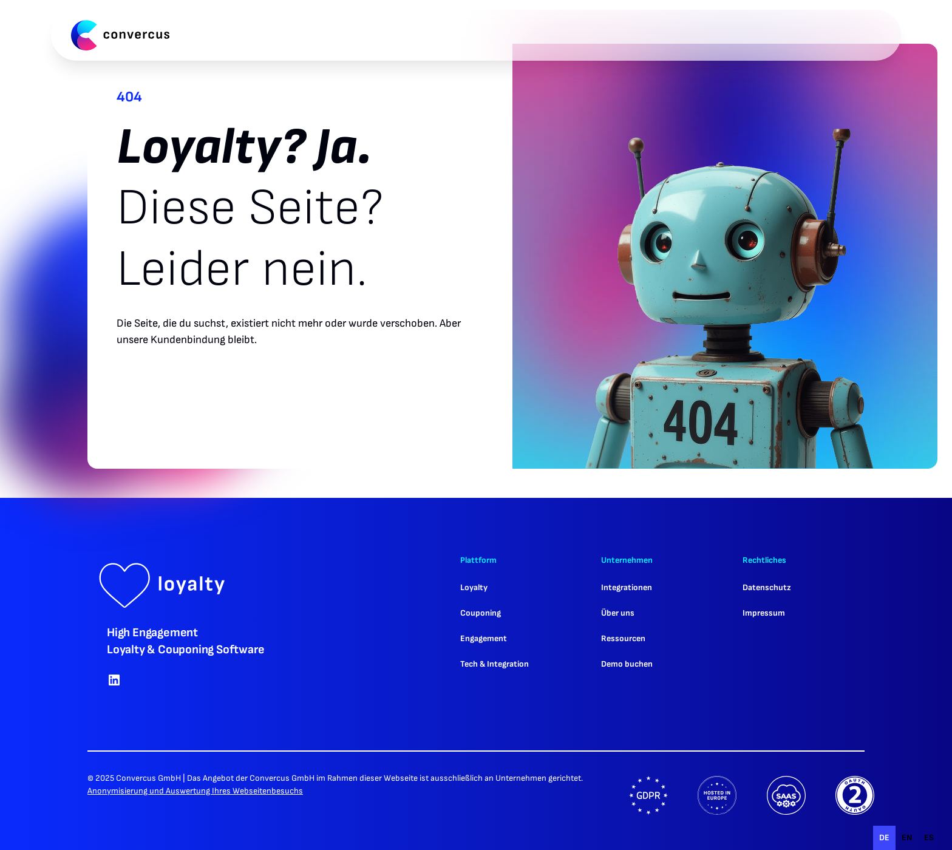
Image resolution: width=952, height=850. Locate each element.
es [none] (929, 837)
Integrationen (626, 587)
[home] (120, 35)
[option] (907, 838)
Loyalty (474, 587)
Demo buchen (627, 664)
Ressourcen (623, 638)
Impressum (764, 613)
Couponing (480, 613)
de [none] (884, 837)
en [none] (907, 837)
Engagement (483, 638)
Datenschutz (767, 587)
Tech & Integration (494, 664)
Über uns (617, 613)
